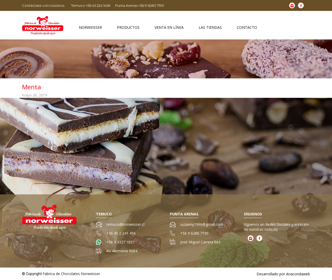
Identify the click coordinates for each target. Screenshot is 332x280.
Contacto (247, 27)
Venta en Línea (169, 27)
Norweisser (90, 27)
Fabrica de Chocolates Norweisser (71, 273)
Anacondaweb (298, 273)
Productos (128, 27)
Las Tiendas (210, 27)
